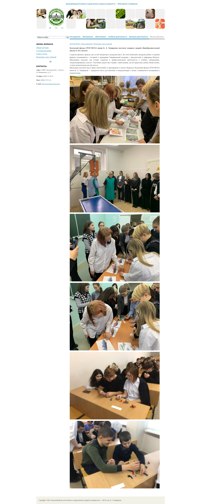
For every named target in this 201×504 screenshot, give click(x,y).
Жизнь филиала (86, 44)
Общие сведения (42, 48)
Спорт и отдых (41, 54)
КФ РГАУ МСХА (75, 44)
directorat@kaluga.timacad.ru (51, 84)
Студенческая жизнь (44, 51)
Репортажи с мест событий (46, 57)
